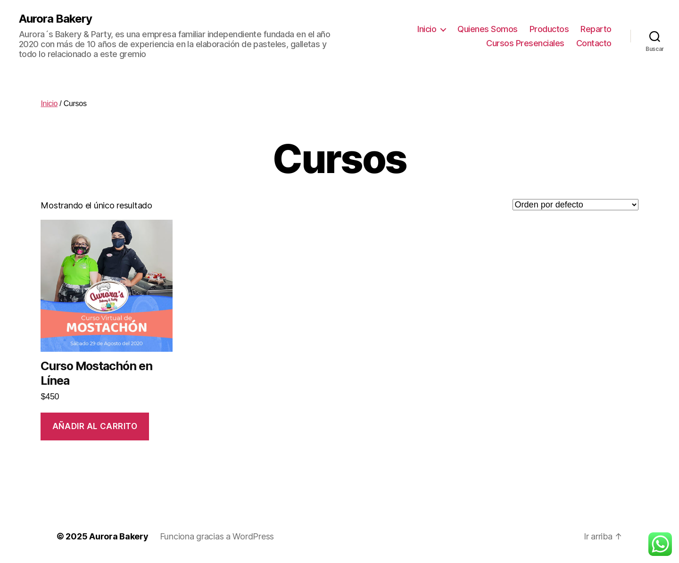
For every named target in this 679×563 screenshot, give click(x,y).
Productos (549, 29)
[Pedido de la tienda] (575, 204)
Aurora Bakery (55, 19)
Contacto (594, 43)
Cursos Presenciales (525, 43)
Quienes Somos (487, 29)
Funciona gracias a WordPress (217, 536)
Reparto (596, 29)
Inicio (426, 29)
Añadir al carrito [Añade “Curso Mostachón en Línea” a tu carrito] (95, 426)
